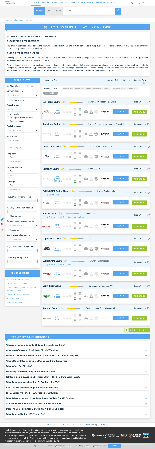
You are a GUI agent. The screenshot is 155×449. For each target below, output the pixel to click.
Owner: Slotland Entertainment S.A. (100, 308)
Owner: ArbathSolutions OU (101, 146)
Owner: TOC (94, 238)
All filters (28, 86)
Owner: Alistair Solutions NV (101, 286)
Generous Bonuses (16, 121)
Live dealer (13, 114)
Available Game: (14, 105)
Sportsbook (54, 195)
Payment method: (14, 167)
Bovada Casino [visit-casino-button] (50, 213)
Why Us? (64, 2)
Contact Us (63, 424)
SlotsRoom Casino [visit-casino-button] (51, 124)
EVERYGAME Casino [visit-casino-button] (52, 261)
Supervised (13, 230)
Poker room (54, 217)
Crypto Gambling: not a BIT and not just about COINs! (21, 289)
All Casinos (17, 20)
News (73, 2)
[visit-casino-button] (57, 112)
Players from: (12, 136)
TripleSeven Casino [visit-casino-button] (52, 238)
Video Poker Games (15, 302)
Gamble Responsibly (88, 424)
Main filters (13, 86)
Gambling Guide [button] (85, 2)
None (10, 157)
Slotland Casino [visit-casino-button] (50, 308)
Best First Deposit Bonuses (18, 279)
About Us (51, 424)
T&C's (74, 424)
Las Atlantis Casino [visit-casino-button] (52, 146)
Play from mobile (15, 100)
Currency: (11, 182)
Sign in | (133, 2)
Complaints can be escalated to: (20, 221)
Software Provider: (15, 91)
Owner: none (90, 213)
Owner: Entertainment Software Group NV (106, 124)
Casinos (36, 2)
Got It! (114, 446)
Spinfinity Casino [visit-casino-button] (51, 169)
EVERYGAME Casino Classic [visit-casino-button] (56, 191)
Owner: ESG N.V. (94, 168)
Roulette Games (13, 298)
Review (120, 111)
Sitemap (104, 424)
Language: (11, 154)
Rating (126, 80)
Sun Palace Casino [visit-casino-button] (51, 102)
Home (7, 20)
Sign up (140, 2)
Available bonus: (14, 126)
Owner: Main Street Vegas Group (102, 102)
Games (54, 2)
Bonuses (45, 2)
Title (117, 80)
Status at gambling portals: (18, 235)
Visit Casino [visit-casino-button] (139, 112)
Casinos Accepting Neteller (18, 294)
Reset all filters (51, 93)
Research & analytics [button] (105, 2)
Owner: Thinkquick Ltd (106, 191)
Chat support (14, 216)
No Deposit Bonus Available (20, 117)
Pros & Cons (140, 102)
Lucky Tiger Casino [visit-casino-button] (52, 286)
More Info (103, 446)
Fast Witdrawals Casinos (17, 283)
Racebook (80, 217)
